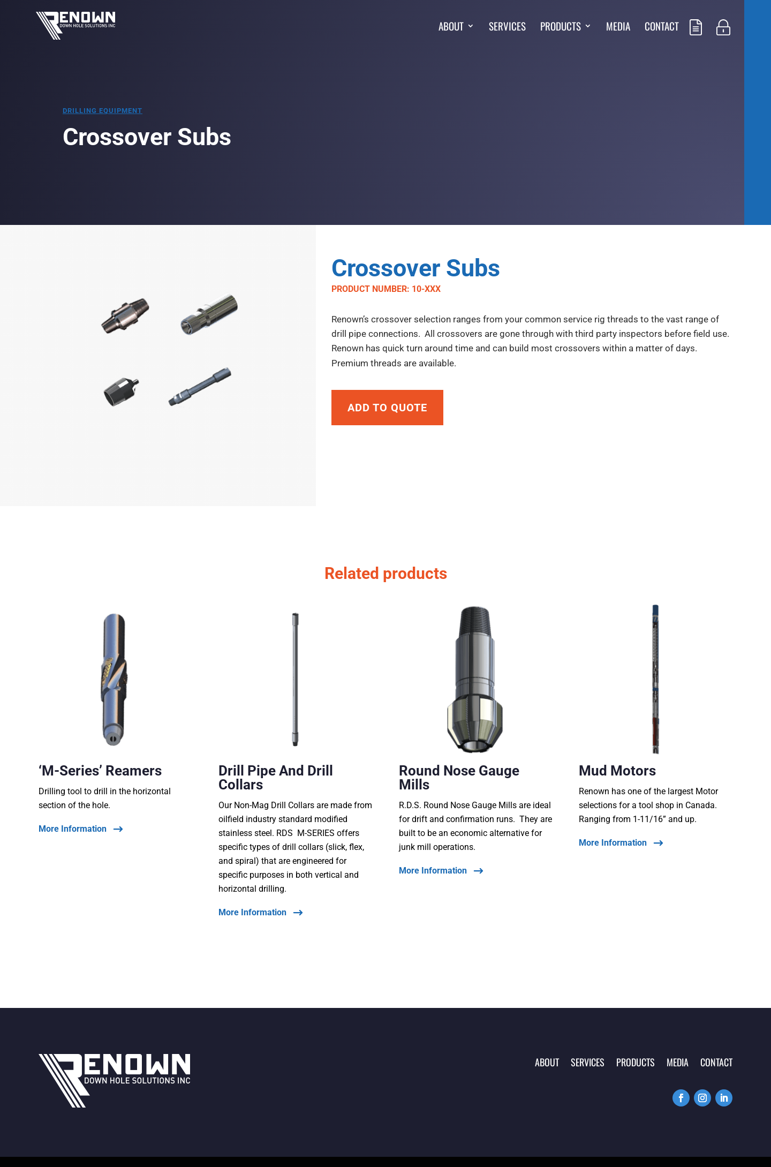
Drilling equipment (102, 111)
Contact (662, 27)
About (451, 27)
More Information (73, 829)
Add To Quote (387, 407)
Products (560, 27)
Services (507, 27)
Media (618, 27)
